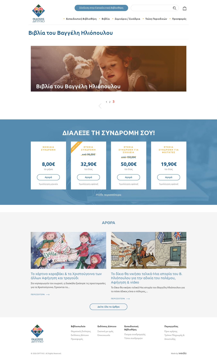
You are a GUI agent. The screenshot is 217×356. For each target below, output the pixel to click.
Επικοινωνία (104, 335)
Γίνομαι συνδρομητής (134, 334)
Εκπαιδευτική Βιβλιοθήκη (81, 18)
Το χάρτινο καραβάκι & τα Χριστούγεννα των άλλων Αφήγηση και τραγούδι (66, 276)
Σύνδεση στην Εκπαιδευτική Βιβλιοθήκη (101, 7)
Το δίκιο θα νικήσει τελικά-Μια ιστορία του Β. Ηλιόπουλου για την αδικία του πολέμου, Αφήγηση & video (146, 278)
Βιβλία (106, 18)
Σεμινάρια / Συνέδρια (127, 18)
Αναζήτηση (175, 8)
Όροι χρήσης (170, 331)
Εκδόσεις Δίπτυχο (80, 335)
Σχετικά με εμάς (105, 331)
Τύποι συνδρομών (133, 338)
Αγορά (48, 177)
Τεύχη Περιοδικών (156, 18)
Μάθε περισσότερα (108, 194)
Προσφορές (179, 18)
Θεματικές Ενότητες (81, 331)
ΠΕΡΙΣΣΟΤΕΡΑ (38, 294)
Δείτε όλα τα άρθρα (108, 306)
